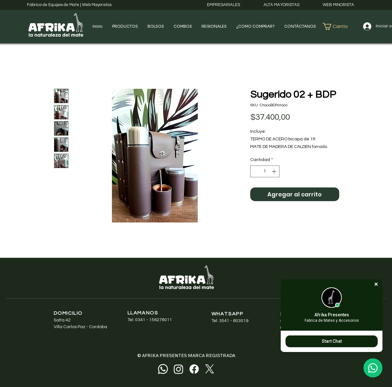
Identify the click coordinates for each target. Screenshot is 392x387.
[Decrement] (255, 171)
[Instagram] (178, 369)
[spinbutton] (265, 171)
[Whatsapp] (163, 369)
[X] (209, 369)
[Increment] (275, 171)
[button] (125, 26)
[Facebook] (194, 369)
